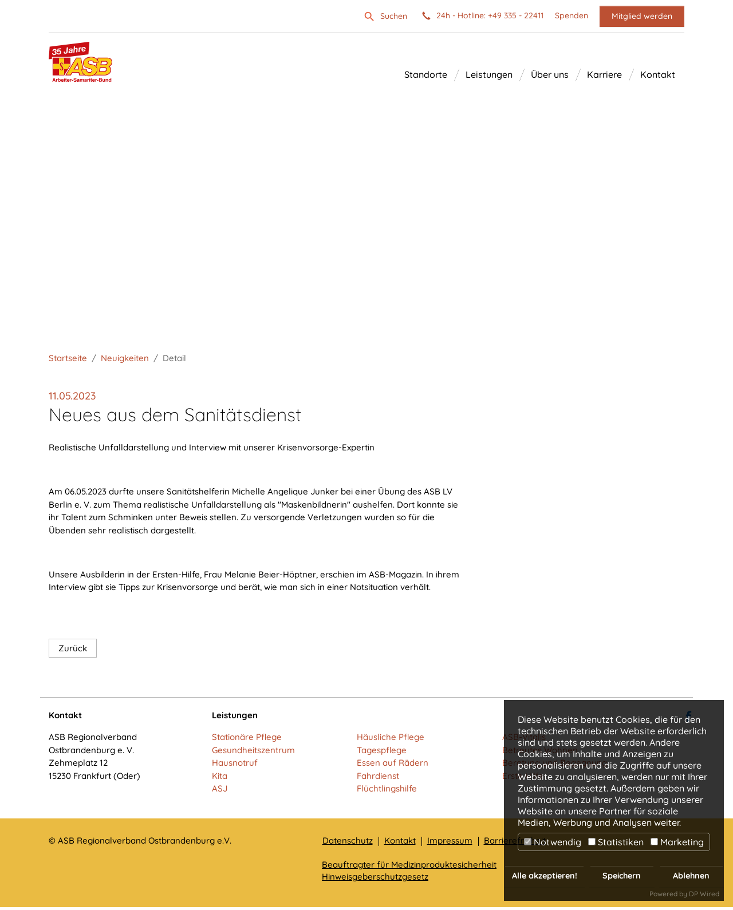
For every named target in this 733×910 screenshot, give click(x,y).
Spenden (571, 15)
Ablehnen (691, 876)
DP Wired (704, 893)
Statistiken (616, 842)
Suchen (393, 16)
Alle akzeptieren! (544, 876)
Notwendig (552, 842)
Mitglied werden (642, 16)
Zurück (72, 651)
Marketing (677, 842)
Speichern (621, 876)
